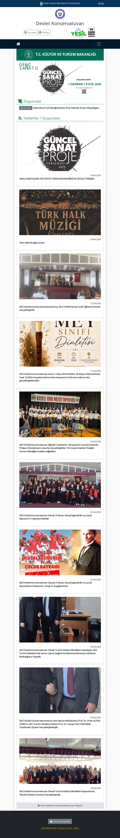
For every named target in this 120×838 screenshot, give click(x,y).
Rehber (44, 32)
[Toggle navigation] (99, 44)
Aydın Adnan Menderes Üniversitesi (60, 3)
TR (99, 3)
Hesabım (31, 32)
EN (102, 3)
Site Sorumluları (60, 821)
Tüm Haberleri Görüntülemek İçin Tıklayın (59, 805)
